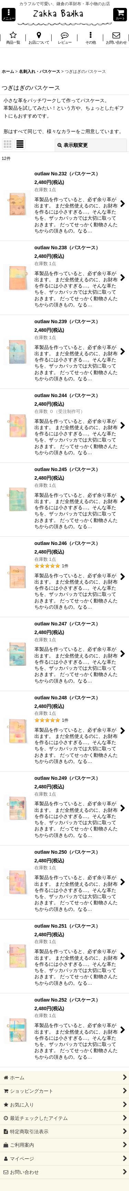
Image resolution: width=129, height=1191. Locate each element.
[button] (8, 14)
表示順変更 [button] (72, 145)
